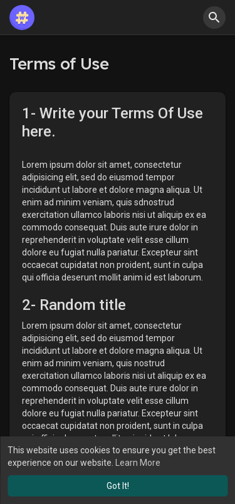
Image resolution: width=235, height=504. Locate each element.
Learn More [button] (137, 463)
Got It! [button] (118, 486)
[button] (214, 17)
